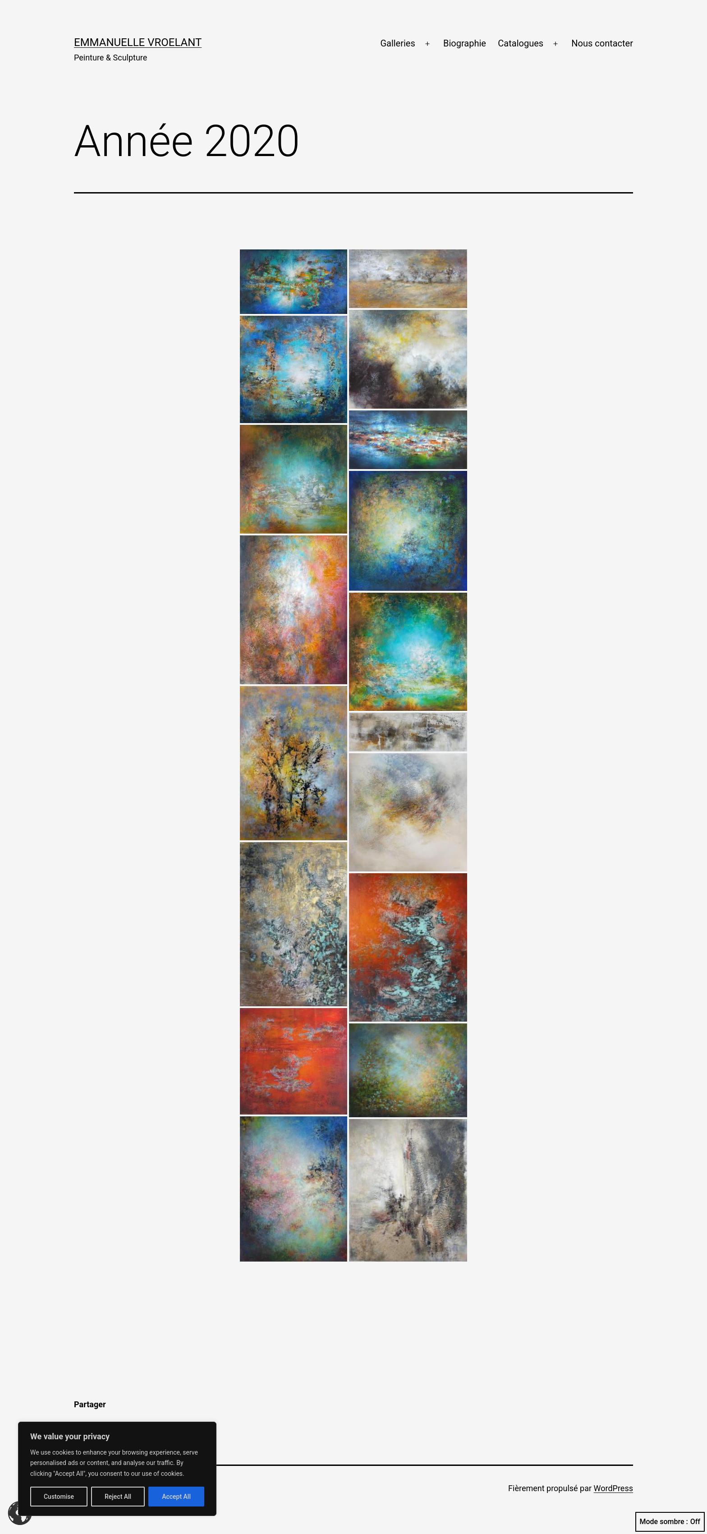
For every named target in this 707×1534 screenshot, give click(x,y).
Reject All (118, 1496)
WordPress (613, 1488)
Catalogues (520, 43)
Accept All (176, 1496)
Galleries (397, 43)
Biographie (464, 43)
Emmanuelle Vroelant (138, 42)
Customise (59, 1496)
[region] (117, 1469)
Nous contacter (602, 43)
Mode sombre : (670, 1521)
